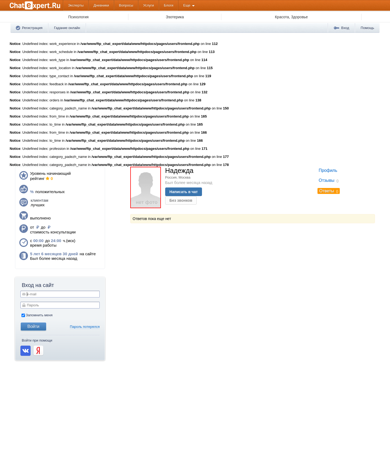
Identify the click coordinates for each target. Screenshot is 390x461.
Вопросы (126, 5)
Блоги (168, 5)
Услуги (148, 5)
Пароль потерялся (85, 327)
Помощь (367, 28)
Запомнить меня (36, 315)
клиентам (39, 200)
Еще (186, 5)
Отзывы (326, 180)
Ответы (326, 191)
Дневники (101, 5)
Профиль (328, 170)
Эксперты (76, 5)
